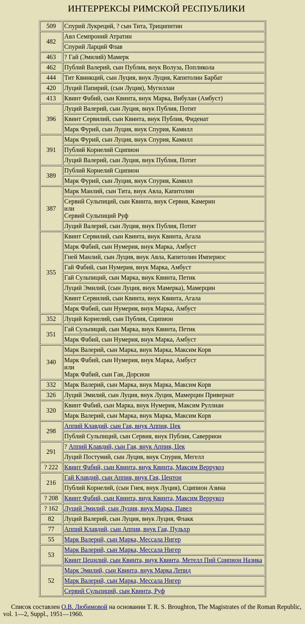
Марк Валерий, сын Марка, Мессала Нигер (122, 539)
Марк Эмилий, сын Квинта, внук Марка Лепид (127, 570)
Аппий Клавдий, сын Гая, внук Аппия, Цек (122, 425)
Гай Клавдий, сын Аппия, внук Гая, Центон (122, 477)
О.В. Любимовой (85, 606)
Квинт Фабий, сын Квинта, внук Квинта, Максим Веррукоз (144, 467)
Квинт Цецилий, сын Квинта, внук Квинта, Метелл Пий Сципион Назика (163, 560)
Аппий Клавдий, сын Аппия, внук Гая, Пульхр (127, 529)
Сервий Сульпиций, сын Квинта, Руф (114, 591)
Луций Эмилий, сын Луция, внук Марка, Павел (128, 508)
